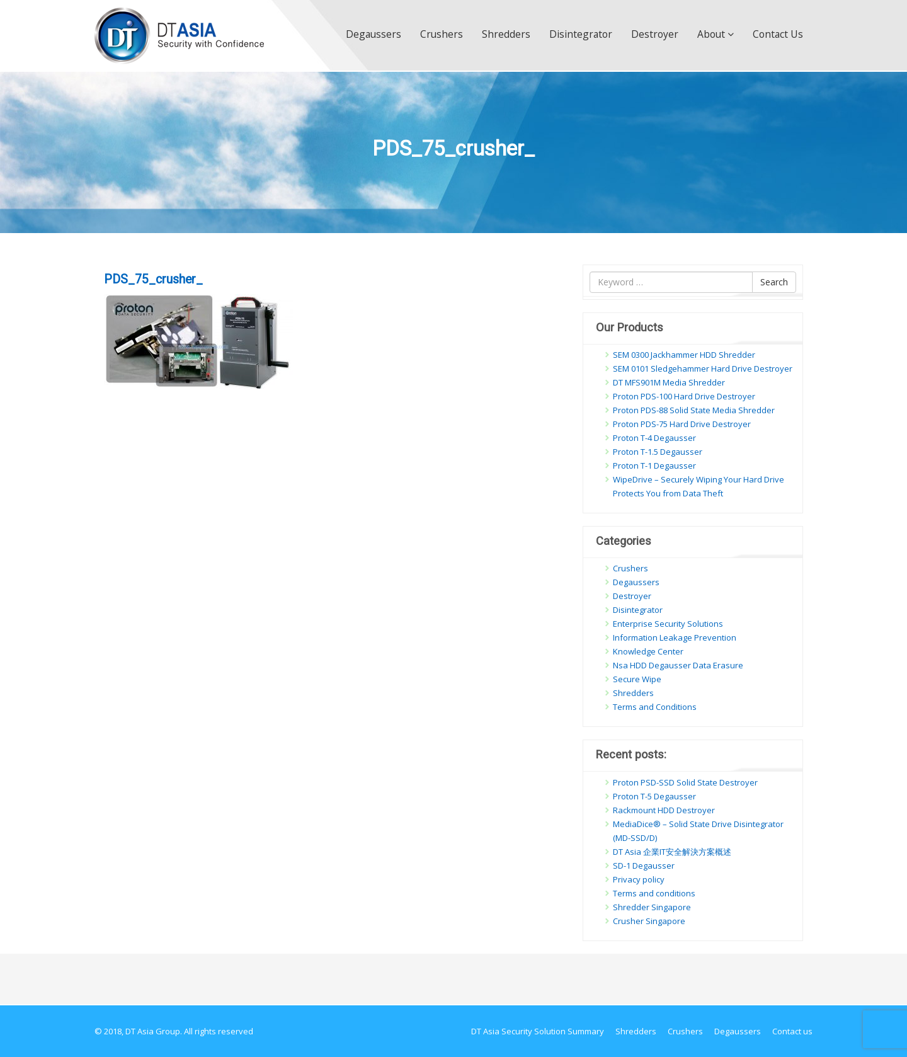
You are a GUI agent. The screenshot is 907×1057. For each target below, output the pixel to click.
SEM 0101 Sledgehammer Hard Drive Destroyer (702, 368)
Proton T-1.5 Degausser (657, 451)
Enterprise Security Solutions (668, 623)
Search (774, 282)
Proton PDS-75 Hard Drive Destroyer (682, 424)
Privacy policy (639, 879)
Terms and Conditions (655, 706)
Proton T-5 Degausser (654, 796)
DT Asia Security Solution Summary (537, 1031)
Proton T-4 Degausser (654, 437)
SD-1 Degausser (644, 865)
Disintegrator (580, 34)
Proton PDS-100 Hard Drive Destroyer (684, 396)
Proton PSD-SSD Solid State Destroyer (685, 782)
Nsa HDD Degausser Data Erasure (678, 665)
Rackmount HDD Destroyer (664, 810)
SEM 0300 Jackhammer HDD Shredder (684, 354)
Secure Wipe (637, 679)
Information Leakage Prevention (674, 637)
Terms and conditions (654, 893)
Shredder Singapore (652, 907)
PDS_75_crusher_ (153, 279)
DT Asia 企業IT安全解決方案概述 (672, 851)
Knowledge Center (648, 651)
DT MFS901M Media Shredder (669, 382)
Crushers (441, 34)
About (715, 34)
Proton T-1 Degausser (654, 465)
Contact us (778, 34)
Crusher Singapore (649, 921)
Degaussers (373, 34)
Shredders (506, 34)
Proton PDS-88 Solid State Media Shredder (694, 410)
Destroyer (654, 34)
